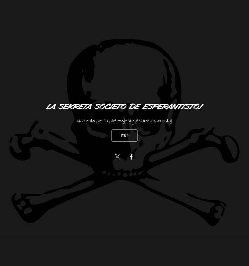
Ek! (124, 136)
